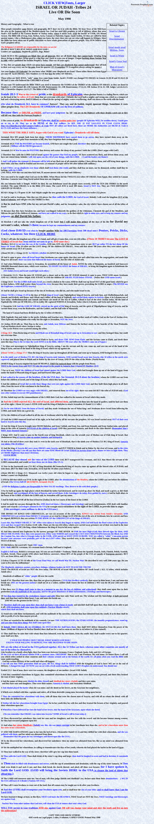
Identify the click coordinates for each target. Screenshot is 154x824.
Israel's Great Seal (118, 61)
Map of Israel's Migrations (117, 68)
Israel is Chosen (117, 31)
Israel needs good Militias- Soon (117, 48)
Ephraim (76, 94)
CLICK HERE (45, 234)
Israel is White (117, 55)
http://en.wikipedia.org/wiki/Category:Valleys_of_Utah (25, 126)
